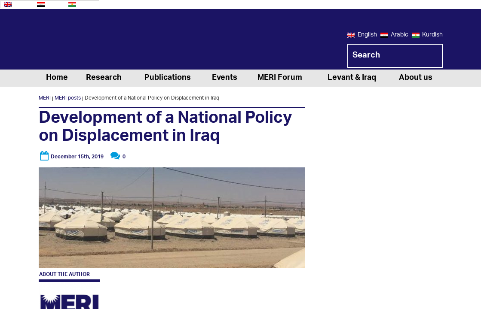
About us (415, 78)
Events (224, 78)
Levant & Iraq (352, 78)
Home (57, 78)
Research (104, 78)
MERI (73, 41)
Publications (167, 78)
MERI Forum (279, 78)
